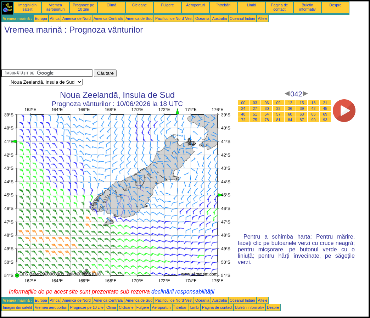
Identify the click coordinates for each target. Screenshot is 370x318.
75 (255, 120)
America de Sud (138, 18)
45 (325, 108)
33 (278, 108)
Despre (335, 5)
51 (255, 114)
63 (302, 114)
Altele (263, 18)
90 (314, 120)
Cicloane (139, 5)
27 (255, 108)
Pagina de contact (279, 7)
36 (290, 108)
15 (302, 103)
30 (267, 108)
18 (314, 103)
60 (290, 114)
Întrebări (223, 5)
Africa (55, 18)
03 (255, 103)
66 (314, 114)
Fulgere (167, 5)
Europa (41, 18)
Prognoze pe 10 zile (83, 7)
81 (278, 120)
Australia (219, 18)
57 (278, 114)
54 (267, 114)
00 (243, 103)
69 (325, 114)
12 (290, 103)
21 (325, 103)
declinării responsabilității (182, 292)
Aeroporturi (195, 5)
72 (243, 120)
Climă (111, 5)
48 (243, 114)
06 (267, 103)
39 (302, 108)
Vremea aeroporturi (55, 7)
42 (314, 108)
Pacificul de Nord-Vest (173, 18)
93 (325, 120)
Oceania (202, 18)
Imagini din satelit (27, 7)
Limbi (251, 5)
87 (302, 120)
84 (290, 120)
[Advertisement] (130, 53)
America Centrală (108, 18)
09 (278, 103)
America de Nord (76, 18)
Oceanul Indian (242, 18)
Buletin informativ (307, 7)
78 (267, 120)
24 (243, 108)
